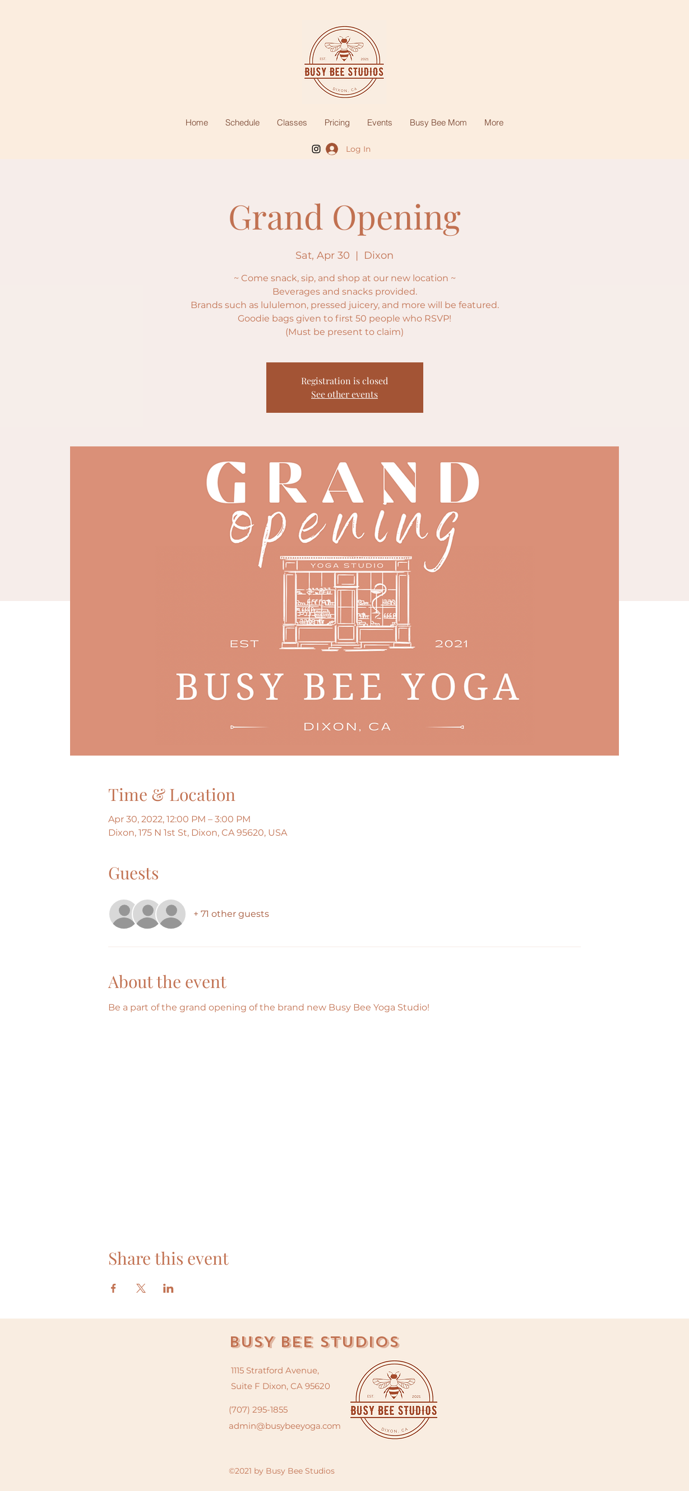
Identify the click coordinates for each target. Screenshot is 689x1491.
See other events (344, 394)
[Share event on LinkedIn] (168, 1288)
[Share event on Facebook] (113, 1288)
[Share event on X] (141, 1288)
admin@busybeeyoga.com (285, 1425)
